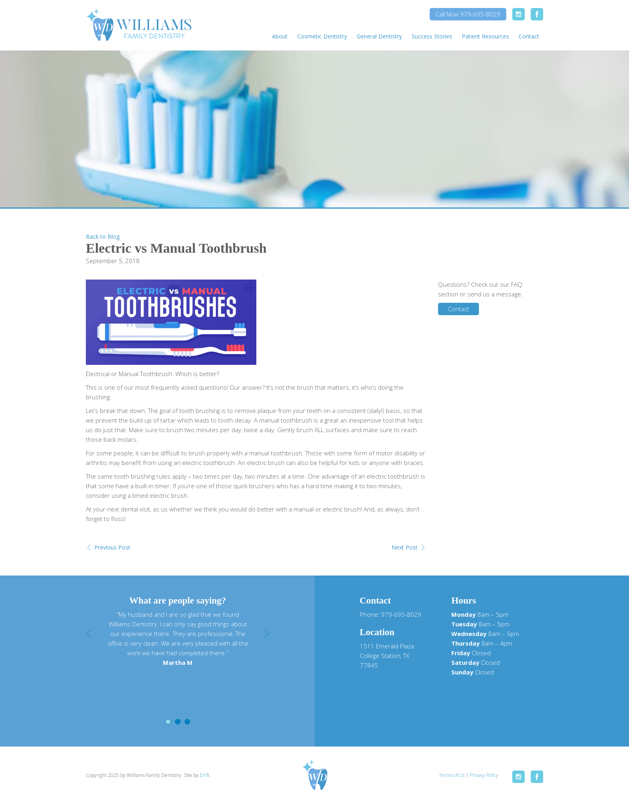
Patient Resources (485, 36)
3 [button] (187, 721)
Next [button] (266, 634)
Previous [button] (89, 634)
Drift (204, 775)
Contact (529, 36)
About (280, 36)
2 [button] (178, 721)
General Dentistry (379, 36)
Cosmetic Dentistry (322, 36)
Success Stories (432, 36)
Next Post (405, 547)
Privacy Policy (484, 775)
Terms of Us (452, 775)
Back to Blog (103, 236)
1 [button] (168, 721)
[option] (178, 638)
